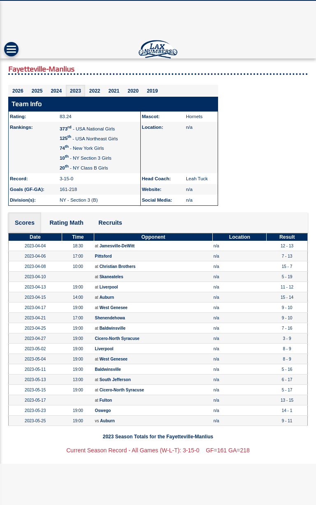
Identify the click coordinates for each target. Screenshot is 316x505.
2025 (37, 91)
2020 (133, 91)
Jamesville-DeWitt (117, 246)
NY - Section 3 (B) (79, 200)
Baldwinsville (112, 328)
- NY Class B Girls (84, 167)
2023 (75, 91)
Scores (25, 222)
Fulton (106, 400)
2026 (17, 91)
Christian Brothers (118, 266)
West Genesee (114, 307)
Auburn (107, 297)
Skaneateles (111, 277)
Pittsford (103, 256)
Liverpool (109, 287)
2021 (114, 91)
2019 (152, 91)
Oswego (103, 410)
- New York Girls (82, 148)
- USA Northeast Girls (89, 138)
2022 (94, 91)
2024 (56, 91)
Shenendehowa (110, 318)
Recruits (110, 222)
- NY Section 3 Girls (86, 158)
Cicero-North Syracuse (117, 338)
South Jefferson (115, 379)
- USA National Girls (87, 128)
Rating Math (66, 222)
